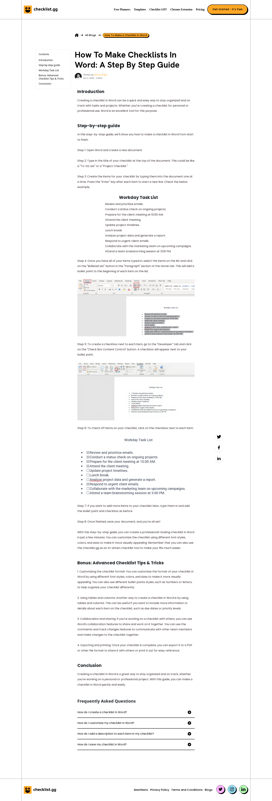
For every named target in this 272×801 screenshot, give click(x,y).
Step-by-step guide (49, 65)
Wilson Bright (100, 74)
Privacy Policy (159, 790)
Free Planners (122, 9)
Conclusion (45, 83)
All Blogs (90, 35)
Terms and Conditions (187, 790)
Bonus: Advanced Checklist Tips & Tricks (51, 77)
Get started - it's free (227, 9)
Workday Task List (49, 70)
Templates (140, 9)
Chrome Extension (181, 9)
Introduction (46, 60)
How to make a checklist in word (126, 35)
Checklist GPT (158, 9)
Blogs (208, 790)
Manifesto (141, 790)
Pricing (200, 9)
